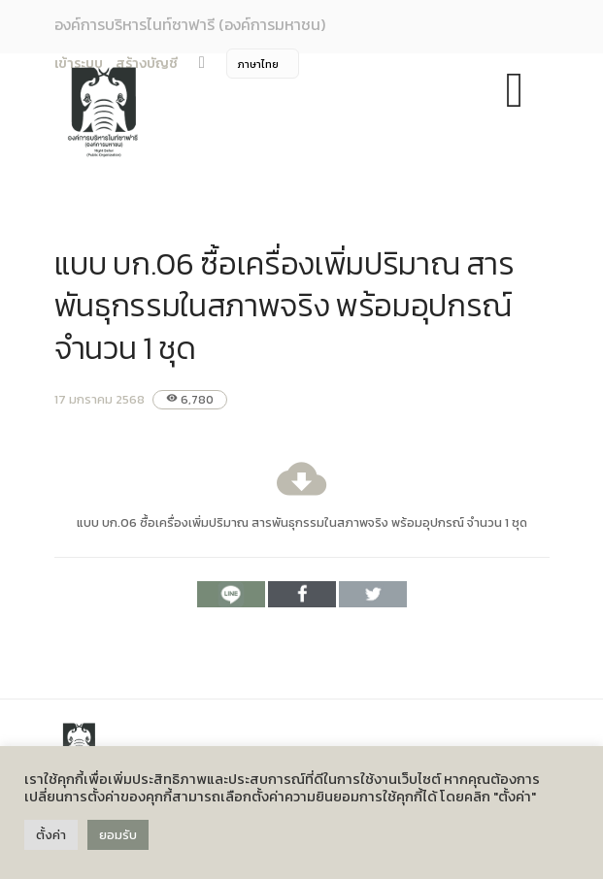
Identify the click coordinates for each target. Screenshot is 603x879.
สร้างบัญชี (147, 63)
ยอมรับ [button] (118, 835)
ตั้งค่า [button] (51, 835)
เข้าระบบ (78, 63)
